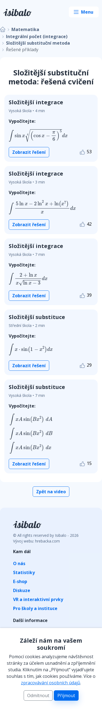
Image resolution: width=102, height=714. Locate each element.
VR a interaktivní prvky (38, 599)
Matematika (25, 29)
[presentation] (38, 136)
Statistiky (24, 572)
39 (85, 295)
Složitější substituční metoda (38, 43)
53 (85, 152)
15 (85, 463)
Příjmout (66, 695)
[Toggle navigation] (84, 12)
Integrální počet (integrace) (36, 36)
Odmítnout (38, 695)
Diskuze (21, 590)
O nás (19, 563)
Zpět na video (51, 492)
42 (85, 224)
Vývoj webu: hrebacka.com (36, 541)
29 (85, 365)
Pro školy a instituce (35, 608)
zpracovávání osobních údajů (50, 683)
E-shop (20, 581)
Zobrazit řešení (29, 152)
